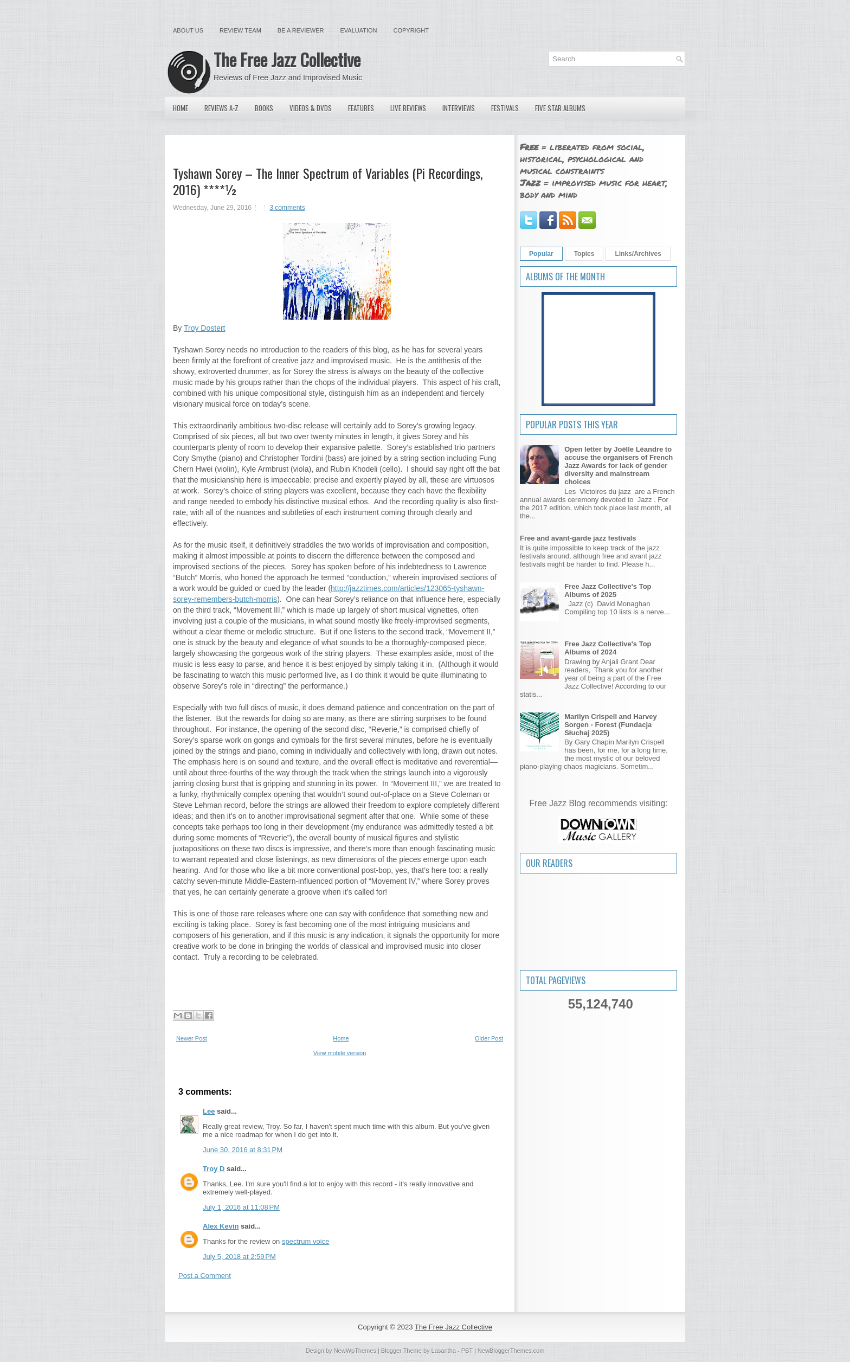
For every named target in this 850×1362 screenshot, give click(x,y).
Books (264, 107)
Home (180, 107)
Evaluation (358, 30)
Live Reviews (408, 107)
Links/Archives (638, 254)
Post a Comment (204, 1275)
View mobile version (339, 1053)
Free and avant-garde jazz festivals (578, 538)
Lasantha (444, 1350)
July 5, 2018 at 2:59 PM (239, 1256)
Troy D (213, 1169)
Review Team (240, 30)
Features (361, 107)
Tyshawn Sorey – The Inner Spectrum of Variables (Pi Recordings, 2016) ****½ (327, 181)
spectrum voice (305, 1241)
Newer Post (191, 1038)
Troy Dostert (205, 328)
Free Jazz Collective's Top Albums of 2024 (607, 648)
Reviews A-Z (221, 107)
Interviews (458, 107)
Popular (541, 254)
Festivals (505, 107)
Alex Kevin (221, 1226)
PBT (467, 1350)
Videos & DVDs (310, 107)
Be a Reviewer (301, 30)
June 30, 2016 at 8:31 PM (242, 1150)
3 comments (287, 207)
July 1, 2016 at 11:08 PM (241, 1207)
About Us (188, 30)
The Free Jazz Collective (287, 59)
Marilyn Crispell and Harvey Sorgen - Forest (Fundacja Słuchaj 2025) (610, 724)
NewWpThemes (355, 1350)
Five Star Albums (560, 107)
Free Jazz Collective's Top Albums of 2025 (607, 590)
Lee (209, 1111)
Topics (584, 254)
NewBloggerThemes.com (511, 1350)
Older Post (489, 1038)
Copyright (411, 30)
